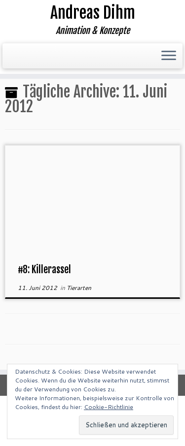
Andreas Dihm (92, 12)
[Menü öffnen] (168, 56)
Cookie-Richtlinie (108, 407)
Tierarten (79, 288)
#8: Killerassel (44, 269)
